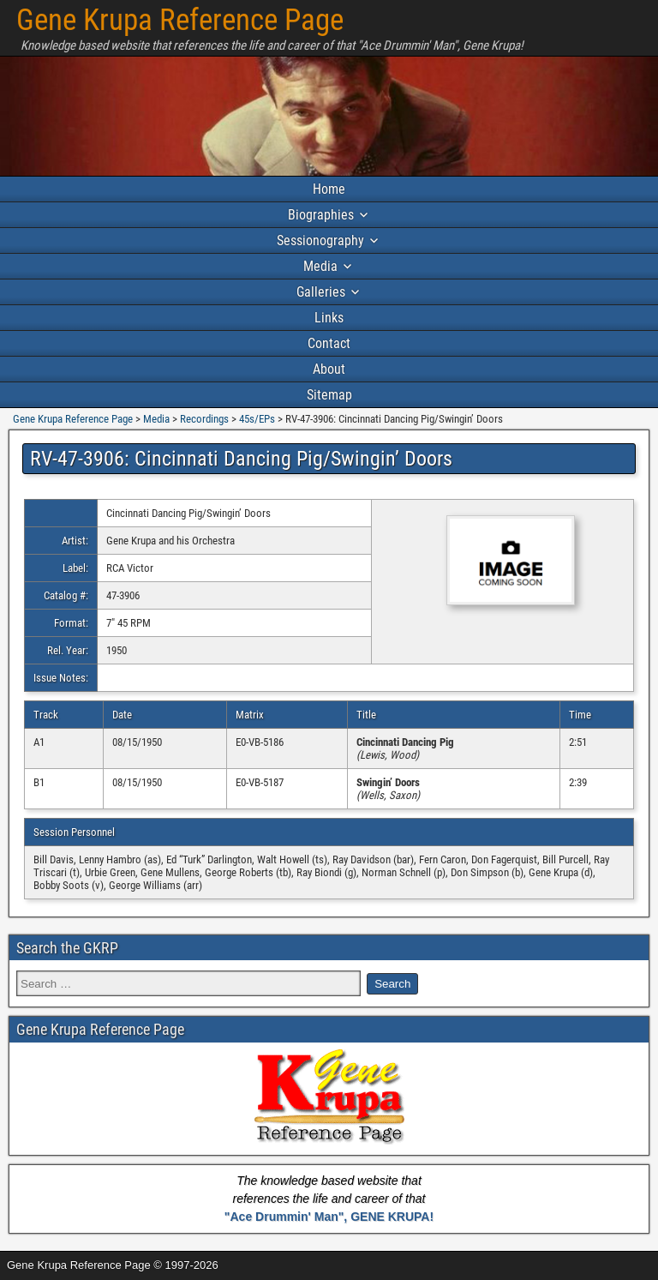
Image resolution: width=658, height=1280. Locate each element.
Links (329, 317)
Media (320, 266)
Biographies (321, 215)
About (329, 369)
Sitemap (329, 395)
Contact (329, 343)
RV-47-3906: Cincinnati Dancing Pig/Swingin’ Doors (241, 459)
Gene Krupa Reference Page (180, 20)
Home (329, 189)
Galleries (320, 292)
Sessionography (320, 240)
